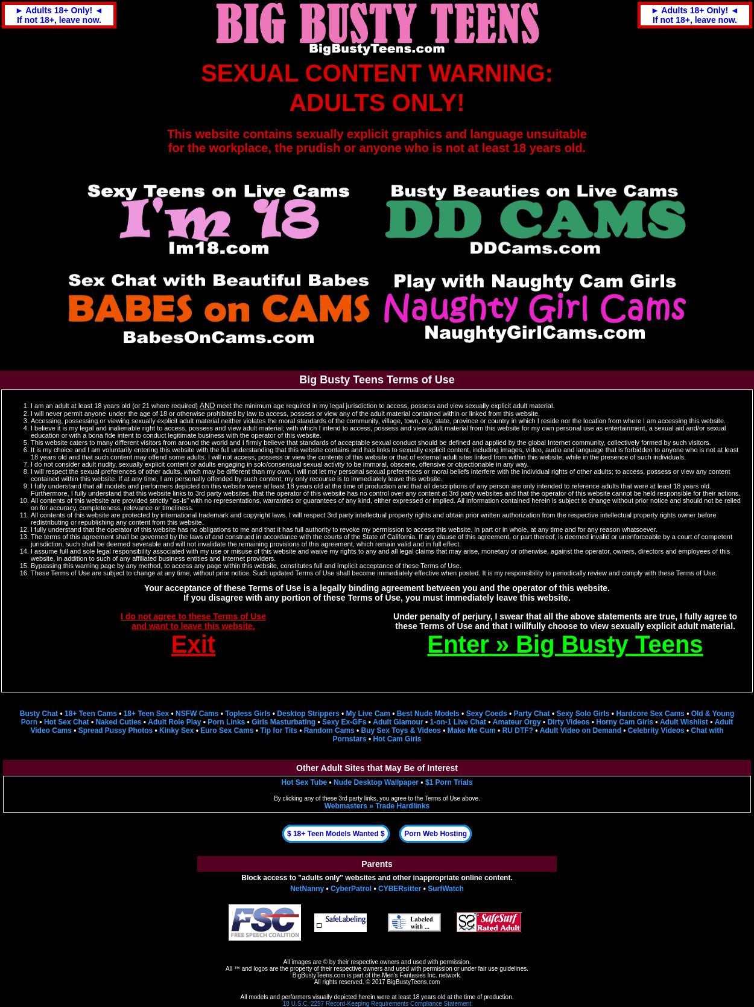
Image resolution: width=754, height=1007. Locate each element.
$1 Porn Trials (449, 782)
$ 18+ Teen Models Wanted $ (336, 834)
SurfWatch (446, 888)
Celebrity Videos (656, 730)
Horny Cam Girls (624, 722)
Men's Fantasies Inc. (409, 975)
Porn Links (226, 722)
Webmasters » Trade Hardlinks (377, 806)
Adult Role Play (174, 722)
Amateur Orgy (517, 722)
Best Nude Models (428, 713)
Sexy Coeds (486, 713)
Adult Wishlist (684, 722)
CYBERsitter (399, 888)
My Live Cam (368, 713)
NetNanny (307, 888)
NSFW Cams (197, 713)
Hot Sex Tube (304, 782)
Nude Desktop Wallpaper (376, 782)
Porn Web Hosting (435, 834)
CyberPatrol (351, 888)
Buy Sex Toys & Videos (401, 730)
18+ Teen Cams (91, 713)
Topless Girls (247, 713)
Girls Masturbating (283, 722)
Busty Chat (39, 713)
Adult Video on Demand (580, 730)
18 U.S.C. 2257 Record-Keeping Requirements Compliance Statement (377, 1003)
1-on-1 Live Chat (458, 722)
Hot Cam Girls (397, 739)
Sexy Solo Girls (582, 713)
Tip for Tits (278, 730)
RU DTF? (517, 730)
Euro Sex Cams (226, 730)
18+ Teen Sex (146, 713)
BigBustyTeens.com (319, 975)
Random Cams (329, 730)
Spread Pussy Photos (115, 730)
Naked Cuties (118, 722)
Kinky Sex (176, 730)
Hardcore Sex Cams (650, 713)
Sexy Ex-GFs (344, 722)
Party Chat (532, 713)
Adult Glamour (398, 722)
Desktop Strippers (308, 713)
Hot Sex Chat (66, 722)
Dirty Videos (569, 722)
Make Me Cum (472, 730)
